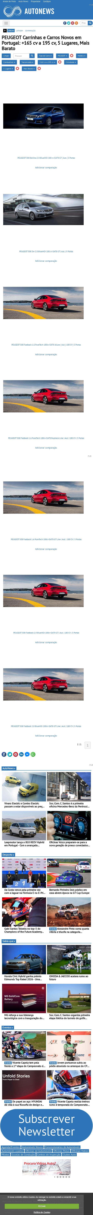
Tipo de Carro (45, 55)
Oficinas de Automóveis (38, 1150)
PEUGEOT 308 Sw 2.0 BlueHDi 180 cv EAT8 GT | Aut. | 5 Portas (46, 251)
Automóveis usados (12, 1150)
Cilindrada (71, 62)
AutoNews (9, 768)
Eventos (7, 1027)
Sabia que (8, 941)
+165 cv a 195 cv (47, 62)
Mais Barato (29, 68)
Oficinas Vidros (80, 1150)
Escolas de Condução (23, 1154)
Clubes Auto (69, 1154)
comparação (30, 30)
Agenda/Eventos (11, 1147)
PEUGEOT (62, 55)
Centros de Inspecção (48, 1154)
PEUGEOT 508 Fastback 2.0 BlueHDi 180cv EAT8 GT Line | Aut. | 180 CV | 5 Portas (46, 726)
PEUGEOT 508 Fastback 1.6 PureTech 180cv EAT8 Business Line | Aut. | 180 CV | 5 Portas (46, 438)
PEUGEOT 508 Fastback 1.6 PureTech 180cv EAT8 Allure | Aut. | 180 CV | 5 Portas (46, 344)
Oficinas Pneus (61, 1150)
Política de (42, 1212)
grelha (11, 30)
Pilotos (5, 1154)
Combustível (9, 62)
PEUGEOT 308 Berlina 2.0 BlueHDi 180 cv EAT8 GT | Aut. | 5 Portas (46, 158)
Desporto (8, 854)
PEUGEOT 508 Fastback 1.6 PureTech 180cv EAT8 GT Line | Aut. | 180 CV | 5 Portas (46, 539)
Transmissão (27, 62)
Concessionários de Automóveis (62, 1147)
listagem (19, 30)
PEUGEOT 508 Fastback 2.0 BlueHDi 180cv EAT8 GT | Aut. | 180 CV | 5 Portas (46, 632)
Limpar (6, 55)
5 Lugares (8, 68)
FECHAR (42, 1206)
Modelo (81, 55)
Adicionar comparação (46, 167)
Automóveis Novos (32, 1147)
